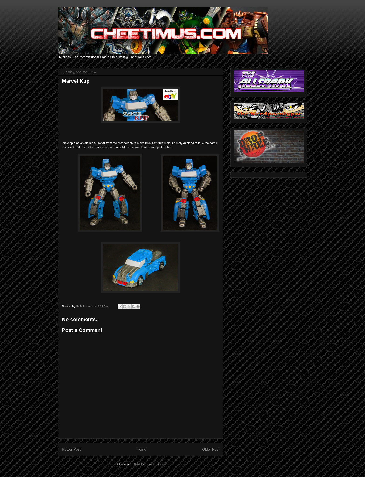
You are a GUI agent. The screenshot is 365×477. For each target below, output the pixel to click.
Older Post (210, 449)
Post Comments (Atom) (150, 464)
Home (141, 449)
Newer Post (71, 449)
